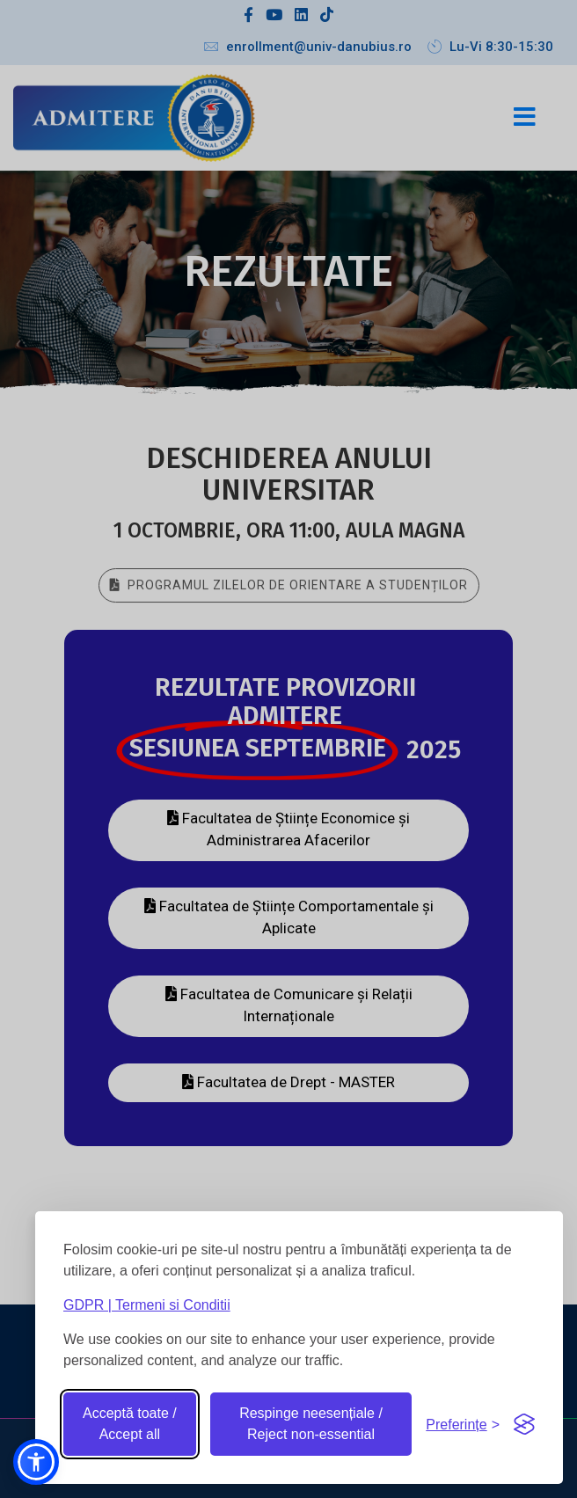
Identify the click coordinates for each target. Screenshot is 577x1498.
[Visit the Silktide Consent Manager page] (524, 1424)
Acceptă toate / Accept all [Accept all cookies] (130, 1424)
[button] (36, 1461)
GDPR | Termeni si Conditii (146, 1304)
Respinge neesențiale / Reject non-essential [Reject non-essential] (311, 1424)
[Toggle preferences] (463, 1425)
